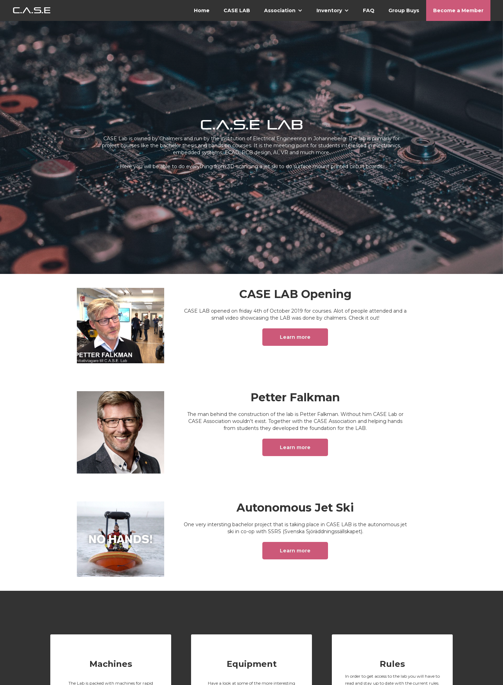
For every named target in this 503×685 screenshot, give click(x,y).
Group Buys (403, 10)
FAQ (368, 10)
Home (202, 10)
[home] (32, 10)
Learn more (295, 337)
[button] (283, 10)
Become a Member (458, 10)
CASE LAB (237, 10)
